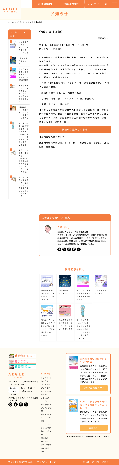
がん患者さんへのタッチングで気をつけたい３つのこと (23, 47)
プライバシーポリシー (47, 462)
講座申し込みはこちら (75, 129)
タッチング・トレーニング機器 (46, 418)
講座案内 (45, 3)
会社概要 (44, 441)
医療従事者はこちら (95, 388)
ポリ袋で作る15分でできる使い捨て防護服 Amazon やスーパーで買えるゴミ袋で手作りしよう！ (85, 329)
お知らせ (44, 381)
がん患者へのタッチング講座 (46, 408)
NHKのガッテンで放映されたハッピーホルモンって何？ (23, 112)
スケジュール (98, 3)
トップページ (46, 378)
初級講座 (57, 49)
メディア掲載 (46, 428)
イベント (21, 22)
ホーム (11, 22)
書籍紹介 (44, 438)
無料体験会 (71, 3)
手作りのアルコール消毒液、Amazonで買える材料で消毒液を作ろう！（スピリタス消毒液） (23, 161)
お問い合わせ (46, 445)
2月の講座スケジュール (23, 61)
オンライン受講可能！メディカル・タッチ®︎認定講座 (23, 74)
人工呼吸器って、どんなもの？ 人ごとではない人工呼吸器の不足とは (23, 94)
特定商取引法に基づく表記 (20, 462)
